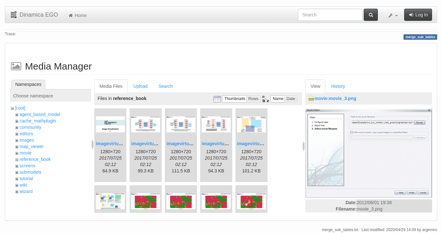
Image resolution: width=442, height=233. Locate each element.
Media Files (111, 86)
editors (26, 133)
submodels (30, 172)
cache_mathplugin (38, 120)
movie (25, 152)
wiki (23, 184)
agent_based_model (40, 114)
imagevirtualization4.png (228, 143)
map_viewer (32, 146)
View (315, 86)
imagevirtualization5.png (263, 143)
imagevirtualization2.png (157, 143)
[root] (20, 108)
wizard (26, 191)
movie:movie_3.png (335, 98)
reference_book (35, 159)
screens (27, 165)
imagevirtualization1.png (122, 143)
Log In (418, 14)
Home (77, 15)
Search (165, 86)
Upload (140, 86)
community (30, 127)
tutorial (26, 178)
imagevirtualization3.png (192, 143)
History (338, 86)
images (27, 140)
